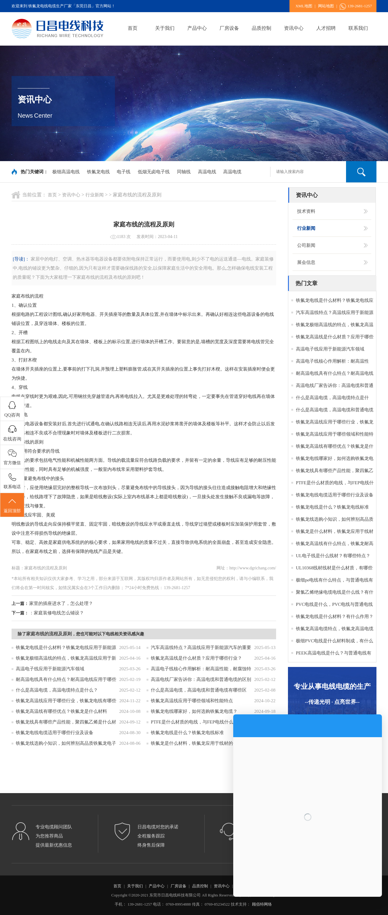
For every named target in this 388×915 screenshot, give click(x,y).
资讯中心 (293, 28)
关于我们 (165, 28)
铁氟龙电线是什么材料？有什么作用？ (334, 616)
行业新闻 (94, 194)
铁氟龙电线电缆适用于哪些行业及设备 (54, 732)
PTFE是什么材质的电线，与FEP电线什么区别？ (199, 722)
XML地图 (304, 6)
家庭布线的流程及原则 (49, 633)
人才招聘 (326, 28)
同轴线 (184, 171)
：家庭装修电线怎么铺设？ (56, 612)
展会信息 (306, 262)
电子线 (123, 171)
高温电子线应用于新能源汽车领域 (50, 668)
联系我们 (358, 28)
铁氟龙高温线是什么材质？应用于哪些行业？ (196, 658)
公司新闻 (306, 245)
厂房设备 (229, 28)
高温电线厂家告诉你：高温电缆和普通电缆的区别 (201, 679)
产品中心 (197, 28)
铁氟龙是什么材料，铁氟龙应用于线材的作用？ (199, 743)
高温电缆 (232, 171)
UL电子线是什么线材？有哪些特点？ (333, 555)
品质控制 (261, 28)
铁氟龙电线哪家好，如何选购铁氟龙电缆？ (194, 711)
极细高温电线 (66, 171)
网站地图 (326, 6)
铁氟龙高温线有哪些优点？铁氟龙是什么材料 (61, 711)
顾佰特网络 (262, 904)
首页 (132, 28)
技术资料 (306, 211)
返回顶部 (12, 505)
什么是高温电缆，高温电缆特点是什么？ (57, 690)
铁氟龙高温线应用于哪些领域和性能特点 (192, 700)
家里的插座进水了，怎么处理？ (61, 603)
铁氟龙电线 (98, 171)
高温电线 (207, 171)
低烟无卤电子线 (154, 171)
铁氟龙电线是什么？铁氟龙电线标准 (187, 732)
